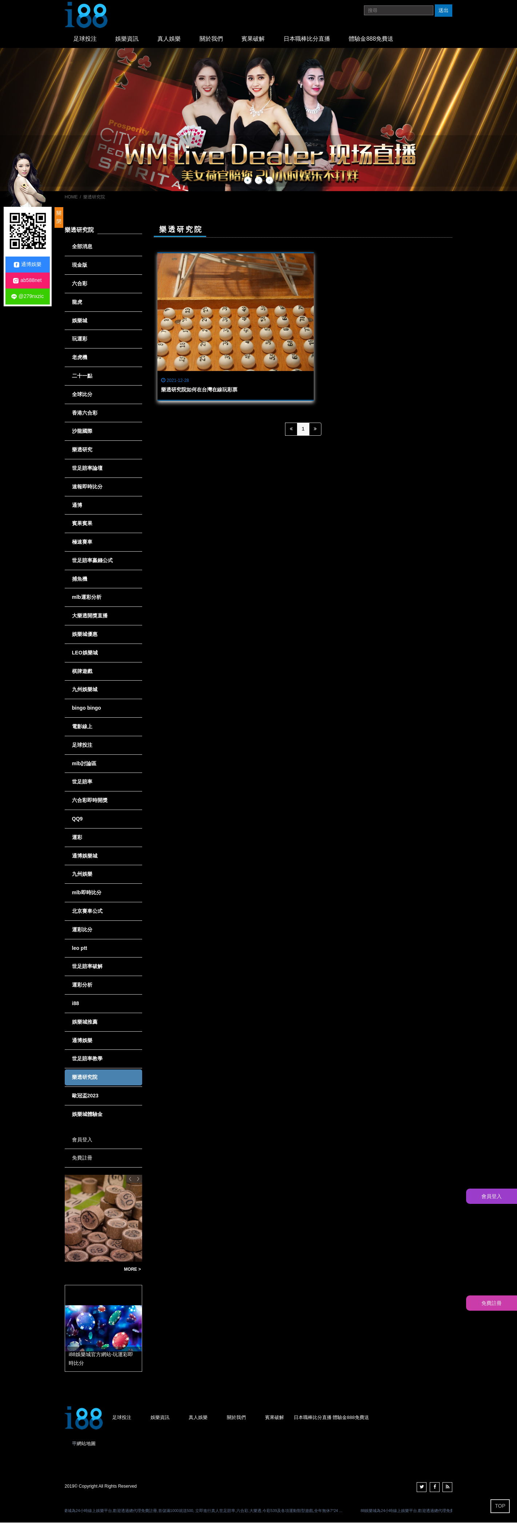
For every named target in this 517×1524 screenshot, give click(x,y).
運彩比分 (82, 931)
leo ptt (79, 949)
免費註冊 (82, 1159)
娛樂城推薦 (84, 1023)
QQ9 (77, 820)
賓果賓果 (82, 525)
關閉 (58, 217)
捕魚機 (79, 580)
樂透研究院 (84, 1078)
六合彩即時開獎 (90, 802)
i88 (75, 1005)
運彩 (77, 839)
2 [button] (258, 181)
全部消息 (82, 248)
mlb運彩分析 (86, 598)
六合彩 (79, 285)
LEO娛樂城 (85, 654)
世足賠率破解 (87, 968)
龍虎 (77, 303)
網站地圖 (86, 1445)
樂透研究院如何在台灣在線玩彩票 (199, 344)
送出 (443, 10)
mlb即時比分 (86, 894)
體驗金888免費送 (352, 39)
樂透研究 (82, 451)
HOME (71, 198)
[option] (258, 121)
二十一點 (82, 377)
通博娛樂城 (84, 857)
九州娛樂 (82, 875)
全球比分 (82, 396)
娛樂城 (79, 321)
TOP (500, 1506)
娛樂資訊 (123, 39)
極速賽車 (82, 543)
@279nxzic (27, 296)
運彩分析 (82, 986)
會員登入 (82, 1141)
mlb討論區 (84, 765)
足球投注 (83, 39)
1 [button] (247, 181)
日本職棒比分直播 (291, 39)
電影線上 (82, 728)
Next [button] (138, 1180)
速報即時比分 (87, 488)
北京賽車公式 (87, 912)
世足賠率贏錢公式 (92, 562)
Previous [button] (130, 1180)
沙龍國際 (82, 432)
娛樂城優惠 (84, 635)
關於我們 (201, 39)
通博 (77, 506)
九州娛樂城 (84, 691)
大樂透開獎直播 (90, 617)
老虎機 (79, 359)
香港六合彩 (84, 414)
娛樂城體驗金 (87, 1115)
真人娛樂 (162, 39)
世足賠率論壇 (87, 469)
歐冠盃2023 (85, 1097)
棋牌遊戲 (82, 673)
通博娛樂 (82, 1042)
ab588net (27, 280)
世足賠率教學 (87, 1060)
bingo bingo (86, 709)
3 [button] (269, 181)
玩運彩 (79, 340)
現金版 (79, 266)
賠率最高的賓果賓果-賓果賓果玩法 (92, 1271)
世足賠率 (82, 783)
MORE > (132, 1270)
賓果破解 (240, 39)
